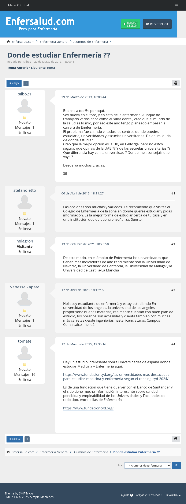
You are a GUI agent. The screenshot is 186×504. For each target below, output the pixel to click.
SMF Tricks (26, 493)
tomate (24, 341)
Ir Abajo (14, 83)
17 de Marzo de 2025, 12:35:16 (84, 344)
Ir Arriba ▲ (173, 495)
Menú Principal (18, 5)
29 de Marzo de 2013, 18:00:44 (84, 97)
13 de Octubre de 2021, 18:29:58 (85, 244)
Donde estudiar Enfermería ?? (58, 55)
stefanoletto (24, 190)
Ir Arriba (15, 439)
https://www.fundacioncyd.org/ (88, 408)
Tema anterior (18, 68)
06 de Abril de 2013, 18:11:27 (83, 193)
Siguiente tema (43, 68)
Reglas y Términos (149, 495)
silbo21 (24, 94)
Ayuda (127, 495)
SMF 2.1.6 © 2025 (17, 497)
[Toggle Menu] (176, 5)
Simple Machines (41, 497)
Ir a (120, 465)
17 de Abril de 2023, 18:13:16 (83, 290)
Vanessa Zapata (25, 287)
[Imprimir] (175, 83)
